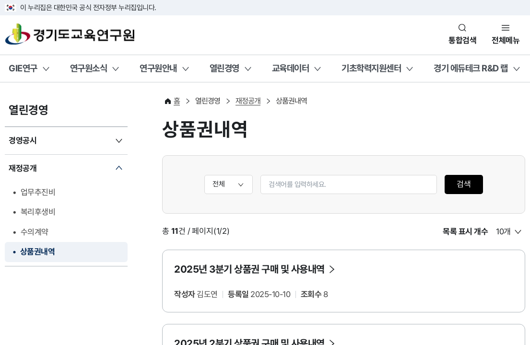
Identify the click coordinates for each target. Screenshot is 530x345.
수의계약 (34, 232)
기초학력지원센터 (371, 68)
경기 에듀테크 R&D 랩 (471, 68)
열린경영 (224, 68)
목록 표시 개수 (465, 231)
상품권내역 (37, 251)
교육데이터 (290, 68)
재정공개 (22, 168)
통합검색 (462, 40)
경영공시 (22, 140)
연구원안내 (158, 68)
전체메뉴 (505, 40)
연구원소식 (88, 68)
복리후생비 (38, 212)
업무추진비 (38, 192)
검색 (464, 184)
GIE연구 (23, 68)
